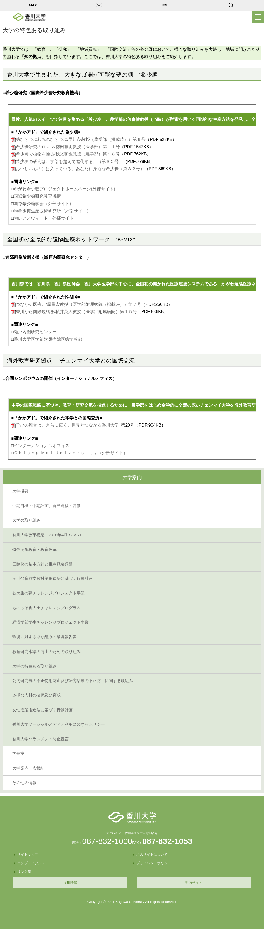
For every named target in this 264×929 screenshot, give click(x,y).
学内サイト (193, 883)
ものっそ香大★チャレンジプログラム (46, 608)
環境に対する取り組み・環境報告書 (44, 637)
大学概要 (20, 491)
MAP (33, 5)
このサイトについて (152, 854)
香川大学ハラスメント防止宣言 (40, 739)
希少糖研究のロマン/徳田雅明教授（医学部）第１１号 (68, 146)
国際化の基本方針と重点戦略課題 (42, 564)
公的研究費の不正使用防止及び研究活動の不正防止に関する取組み (72, 680)
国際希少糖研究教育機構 (37, 196)
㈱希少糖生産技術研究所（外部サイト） (52, 211)
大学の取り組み (26, 520)
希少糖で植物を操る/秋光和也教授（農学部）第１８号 (68, 154)
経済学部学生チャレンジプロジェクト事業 (50, 622)
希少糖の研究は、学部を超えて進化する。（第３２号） (69, 161)
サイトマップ (27, 854)
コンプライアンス (31, 863)
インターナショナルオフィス (41, 445)
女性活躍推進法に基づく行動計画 (42, 710)
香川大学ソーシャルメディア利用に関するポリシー (58, 724)
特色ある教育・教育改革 (34, 549)
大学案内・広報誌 (28, 768)
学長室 (18, 753)
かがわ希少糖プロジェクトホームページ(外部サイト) (64, 189)
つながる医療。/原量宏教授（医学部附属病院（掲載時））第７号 (78, 304)
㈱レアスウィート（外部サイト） (46, 218)
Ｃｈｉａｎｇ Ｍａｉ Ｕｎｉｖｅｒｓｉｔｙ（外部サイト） (71, 453)
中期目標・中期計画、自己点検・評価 (46, 506)
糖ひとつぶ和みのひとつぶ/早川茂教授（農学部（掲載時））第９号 (81, 139)
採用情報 (70, 883)
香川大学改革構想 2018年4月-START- (47, 535)
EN (164, 5)
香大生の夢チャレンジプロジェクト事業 (48, 593)
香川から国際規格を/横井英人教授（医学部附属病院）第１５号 (76, 311)
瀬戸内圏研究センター (35, 331)
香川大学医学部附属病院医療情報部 (48, 339)
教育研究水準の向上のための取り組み (46, 651)
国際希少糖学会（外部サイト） (44, 203)
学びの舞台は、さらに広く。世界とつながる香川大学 (67, 425)
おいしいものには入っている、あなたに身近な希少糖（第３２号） (80, 168)
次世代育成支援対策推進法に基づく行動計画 (52, 578)
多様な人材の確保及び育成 (36, 695)
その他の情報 (24, 783)
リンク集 (24, 872)
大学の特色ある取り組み (34, 666)
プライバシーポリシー (153, 863)
